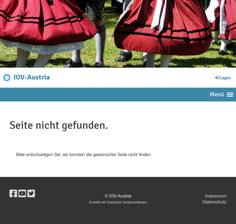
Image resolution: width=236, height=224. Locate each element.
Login (222, 78)
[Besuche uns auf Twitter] (31, 194)
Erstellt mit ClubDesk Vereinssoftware (118, 202)
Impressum (216, 196)
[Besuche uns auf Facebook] (13, 194)
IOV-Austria (32, 77)
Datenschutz (214, 202)
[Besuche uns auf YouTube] (22, 194)
